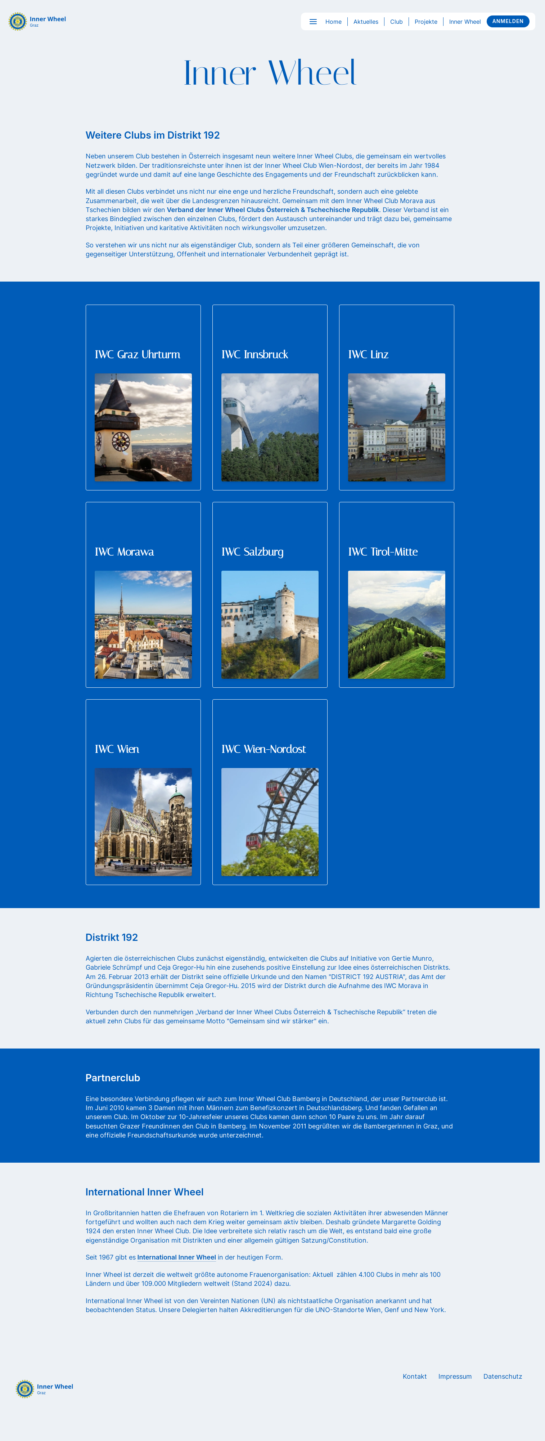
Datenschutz (502, 1376)
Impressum (455, 1376)
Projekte (426, 21)
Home (333, 21)
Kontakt (415, 1376)
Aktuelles (365, 21)
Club (396, 21)
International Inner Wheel (177, 1257)
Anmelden (508, 21)
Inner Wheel (465, 21)
